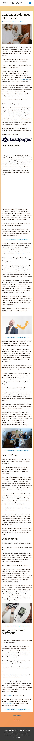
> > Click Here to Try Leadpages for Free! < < (17, 239)
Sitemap (27, 730)
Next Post (17, 720)
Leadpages (9, 695)
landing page (24, 79)
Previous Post (17, 715)
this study (24, 120)
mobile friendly (19, 254)
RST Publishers (12, 3)
